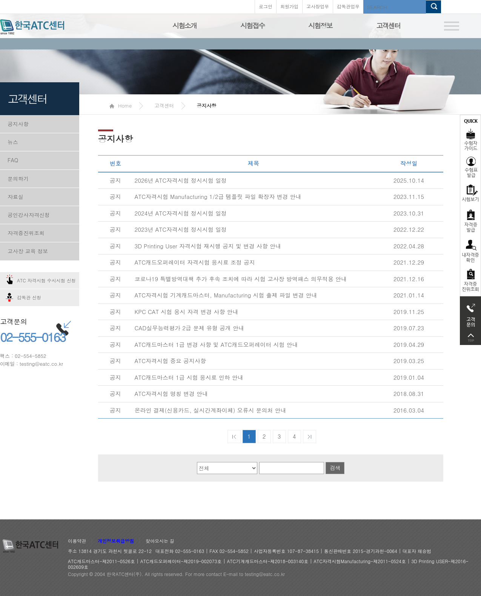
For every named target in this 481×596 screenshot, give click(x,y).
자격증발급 (470, 220)
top (470, 337)
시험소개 (184, 25)
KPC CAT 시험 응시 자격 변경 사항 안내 (186, 312)
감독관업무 (348, 6)
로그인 (265, 6)
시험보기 (470, 192)
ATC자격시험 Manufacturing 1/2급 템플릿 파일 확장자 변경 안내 (218, 196)
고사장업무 (317, 6)
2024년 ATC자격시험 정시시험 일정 (181, 213)
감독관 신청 (29, 297)
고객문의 (470, 313)
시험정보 (320, 25)
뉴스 (13, 142)
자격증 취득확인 (470, 250)
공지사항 (18, 124)
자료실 (15, 196)
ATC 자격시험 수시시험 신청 (46, 280)
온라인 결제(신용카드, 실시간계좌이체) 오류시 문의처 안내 (210, 410)
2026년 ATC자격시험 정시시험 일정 (181, 180)
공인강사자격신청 (29, 215)
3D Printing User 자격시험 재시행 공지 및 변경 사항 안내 (208, 246)
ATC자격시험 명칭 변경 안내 (171, 393)
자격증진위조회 (26, 233)
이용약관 (77, 541)
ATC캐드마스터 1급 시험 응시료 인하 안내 (189, 377)
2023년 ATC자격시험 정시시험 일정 (181, 229)
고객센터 (388, 25)
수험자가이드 (470, 134)
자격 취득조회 (470, 280)
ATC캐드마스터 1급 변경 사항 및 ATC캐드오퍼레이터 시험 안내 (216, 344)
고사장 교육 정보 (28, 251)
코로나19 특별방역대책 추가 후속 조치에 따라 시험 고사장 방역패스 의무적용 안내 (241, 279)
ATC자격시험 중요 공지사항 (170, 361)
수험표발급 (470, 166)
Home (120, 105)
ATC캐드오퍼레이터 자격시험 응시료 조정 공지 (195, 262)
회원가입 (289, 6)
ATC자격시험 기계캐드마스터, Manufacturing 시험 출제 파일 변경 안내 (226, 295)
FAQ (13, 160)
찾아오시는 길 (160, 541)
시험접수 (252, 25)
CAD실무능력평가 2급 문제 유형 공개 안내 (189, 328)
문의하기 (18, 178)
